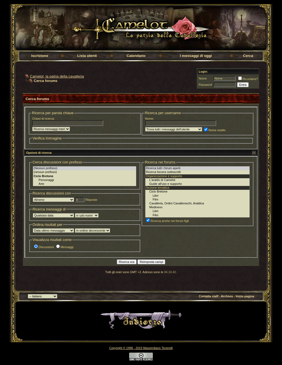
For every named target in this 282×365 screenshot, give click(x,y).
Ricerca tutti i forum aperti (197, 168)
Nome (203, 78)
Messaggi (65, 247)
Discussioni (44, 247)
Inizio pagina (245, 296)
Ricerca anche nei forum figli (167, 221)
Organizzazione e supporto (197, 176)
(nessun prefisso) (84, 172)
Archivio (227, 296)
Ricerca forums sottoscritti (197, 172)
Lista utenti (87, 56)
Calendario (136, 56)
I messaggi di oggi (196, 56)
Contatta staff (208, 296)
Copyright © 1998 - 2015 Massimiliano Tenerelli (141, 348)
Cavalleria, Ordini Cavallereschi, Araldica (197, 203)
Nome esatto (215, 130)
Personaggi (84, 180)
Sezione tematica (197, 188)
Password (205, 84)
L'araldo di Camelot (197, 180)
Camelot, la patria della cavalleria (57, 76)
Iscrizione (39, 56)
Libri (197, 196)
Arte (84, 184)
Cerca (248, 56)
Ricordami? (248, 79)
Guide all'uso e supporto (197, 184)
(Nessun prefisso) (84, 168)
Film (197, 200)
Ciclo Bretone (197, 192)
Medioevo (197, 207)
